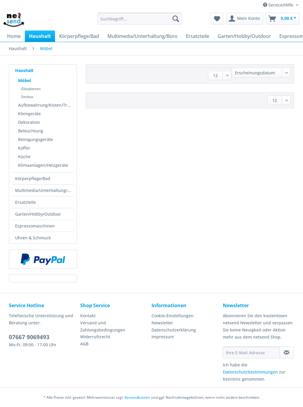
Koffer (24, 148)
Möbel (24, 80)
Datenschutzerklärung (174, 330)
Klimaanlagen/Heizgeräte (43, 165)
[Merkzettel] (217, 19)
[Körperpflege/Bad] (79, 36)
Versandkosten (137, 397)
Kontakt (88, 315)
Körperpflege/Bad (32, 178)
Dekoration (29, 122)
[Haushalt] (40, 36)
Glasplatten (31, 88)
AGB (84, 344)
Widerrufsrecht (95, 336)
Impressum (163, 336)
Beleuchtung (30, 131)
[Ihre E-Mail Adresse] (251, 352)
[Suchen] (176, 19)
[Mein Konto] (244, 19)
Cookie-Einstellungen (173, 315)
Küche (24, 156)
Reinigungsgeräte (35, 139)
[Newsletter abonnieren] (287, 352)
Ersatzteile (25, 202)
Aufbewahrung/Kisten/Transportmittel (46, 105)
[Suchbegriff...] (139, 19)
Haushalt (24, 70)
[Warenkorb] (282, 19)
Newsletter (162, 323)
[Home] (14, 36)
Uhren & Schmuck (33, 238)
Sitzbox (27, 96)
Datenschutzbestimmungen (250, 372)
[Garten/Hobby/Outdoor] (244, 36)
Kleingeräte (29, 113)
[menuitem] (139, 21)
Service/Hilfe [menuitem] (278, 5)
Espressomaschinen (35, 226)
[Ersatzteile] (197, 36)
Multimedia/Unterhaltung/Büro (44, 190)
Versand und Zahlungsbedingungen (102, 326)
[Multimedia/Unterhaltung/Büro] (142, 36)
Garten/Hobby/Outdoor (38, 214)
